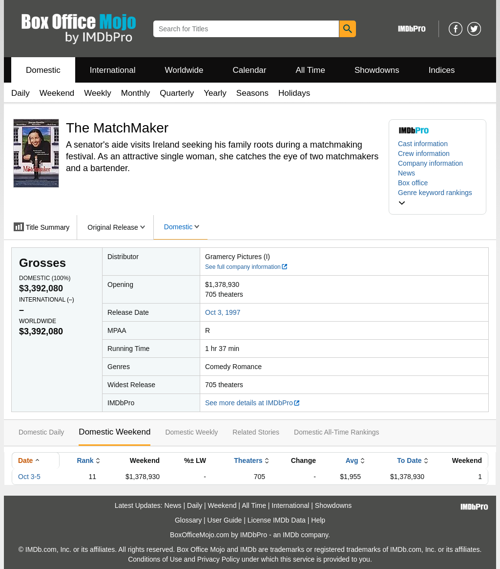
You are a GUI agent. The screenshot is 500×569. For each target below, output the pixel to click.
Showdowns (376, 70)
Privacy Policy (218, 559)
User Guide (225, 520)
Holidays (294, 93)
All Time (310, 70)
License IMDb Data (277, 520)
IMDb (291, 535)
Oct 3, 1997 (222, 312)
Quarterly (177, 93)
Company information (430, 163)
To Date (409, 460)
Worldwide (184, 70)
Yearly (215, 93)
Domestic (43, 70)
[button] (437, 197)
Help (318, 520)
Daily (20, 93)
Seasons (252, 93)
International (113, 70)
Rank (85, 460)
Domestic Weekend (114, 432)
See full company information (246, 266)
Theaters (248, 460)
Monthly (135, 93)
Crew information (424, 153)
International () (46, 299)
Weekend (57, 93)
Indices (442, 70)
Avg (352, 460)
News (406, 173)
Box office (413, 183)
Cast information (423, 144)
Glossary (188, 520)
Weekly (97, 93)
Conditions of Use (155, 559)
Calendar (250, 70)
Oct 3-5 (29, 477)
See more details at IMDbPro (252, 403)
